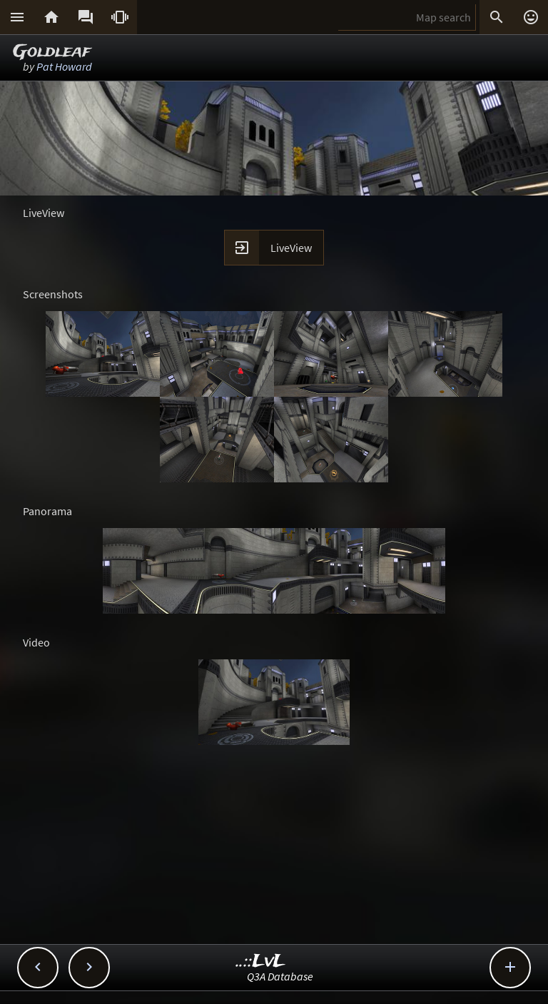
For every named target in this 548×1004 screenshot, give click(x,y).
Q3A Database (280, 976)
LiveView (291, 247)
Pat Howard (64, 66)
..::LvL (261, 961)
